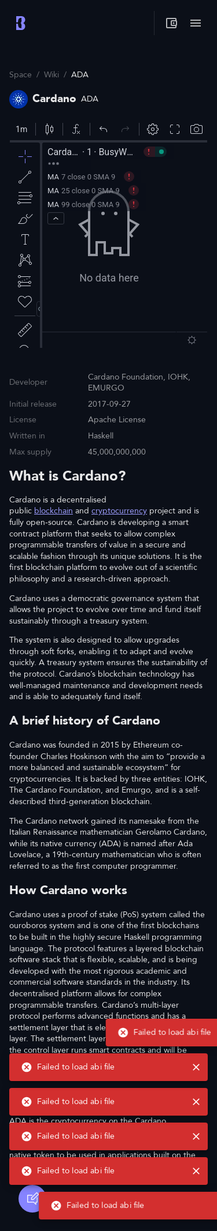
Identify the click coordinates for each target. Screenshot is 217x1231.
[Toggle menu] (195, 23)
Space (20, 74)
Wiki (51, 74)
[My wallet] (171, 23)
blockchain (53, 510)
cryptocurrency (119, 510)
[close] (196, 1203)
